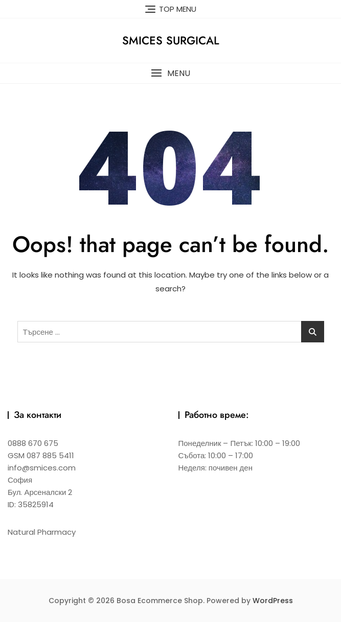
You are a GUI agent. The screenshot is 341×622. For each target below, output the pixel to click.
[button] (170, 73)
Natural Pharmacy (42, 532)
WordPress (273, 600)
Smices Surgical (170, 40)
